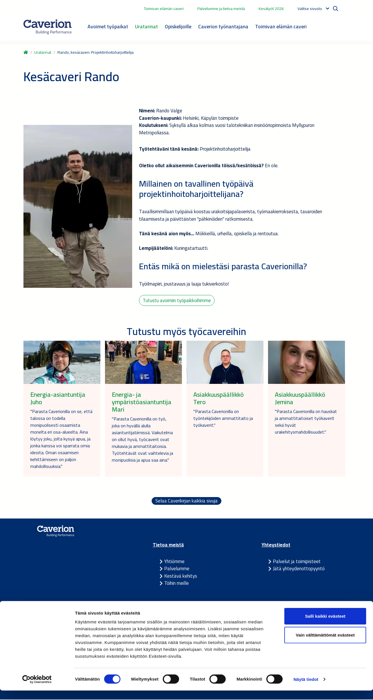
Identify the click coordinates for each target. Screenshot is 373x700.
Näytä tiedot (305, 688)
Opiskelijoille (178, 26)
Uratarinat (146, 26)
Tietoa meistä (168, 545)
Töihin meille (176, 584)
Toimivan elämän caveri (164, 8)
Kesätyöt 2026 (271, 8)
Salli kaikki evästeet (325, 625)
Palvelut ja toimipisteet (297, 562)
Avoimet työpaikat (108, 26)
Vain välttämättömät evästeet (325, 644)
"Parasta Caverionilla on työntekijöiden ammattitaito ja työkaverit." (223, 419)
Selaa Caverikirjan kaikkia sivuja (186, 502)
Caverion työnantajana (223, 26)
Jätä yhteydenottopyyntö (299, 569)
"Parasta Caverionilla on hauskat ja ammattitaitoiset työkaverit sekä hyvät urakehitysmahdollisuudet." (306, 422)
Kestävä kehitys (180, 576)
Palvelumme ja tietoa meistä (221, 8)
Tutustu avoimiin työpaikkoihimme (177, 300)
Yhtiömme (174, 562)
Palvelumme (176, 569)
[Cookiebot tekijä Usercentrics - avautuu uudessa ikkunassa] (37, 689)
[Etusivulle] (47, 26)
